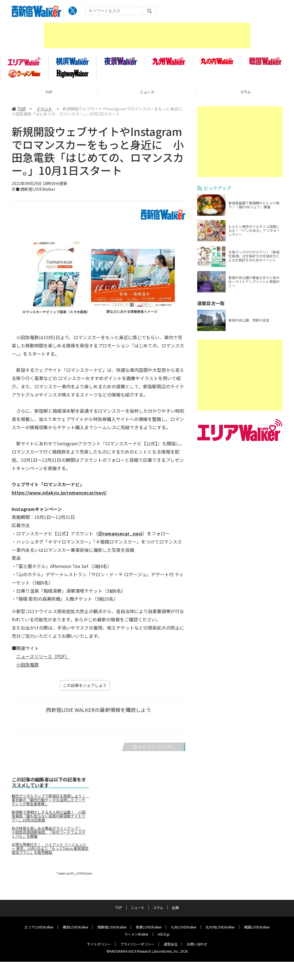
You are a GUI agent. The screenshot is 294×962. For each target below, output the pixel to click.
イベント (44, 111)
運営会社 (170, 944)
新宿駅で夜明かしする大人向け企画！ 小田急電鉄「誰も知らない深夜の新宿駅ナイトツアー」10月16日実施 (48, 818)
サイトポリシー (99, 944)
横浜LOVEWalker (75, 927)
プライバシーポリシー (137, 944)
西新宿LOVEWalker (112, 927)
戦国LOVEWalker (257, 927)
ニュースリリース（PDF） (43, 658)
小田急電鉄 (27, 666)
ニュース (147, 94)
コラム (158, 907)
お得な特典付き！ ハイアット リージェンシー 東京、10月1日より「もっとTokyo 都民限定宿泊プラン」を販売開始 (50, 850)
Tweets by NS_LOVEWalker (74, 875)
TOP (48, 94)
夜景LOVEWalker (148, 927)
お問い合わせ (197, 944)
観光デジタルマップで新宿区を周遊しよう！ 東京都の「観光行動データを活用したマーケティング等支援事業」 (50, 802)
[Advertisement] (147, 35)
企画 (175, 907)
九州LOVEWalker (183, 927)
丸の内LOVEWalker (220, 927)
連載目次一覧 (210, 305)
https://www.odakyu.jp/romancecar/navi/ (59, 494)
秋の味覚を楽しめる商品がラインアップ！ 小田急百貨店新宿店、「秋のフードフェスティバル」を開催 (48, 834)
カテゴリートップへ (153, 749)
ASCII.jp (164, 934)
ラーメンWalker (136, 934)
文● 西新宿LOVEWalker (33, 191)
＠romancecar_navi (120, 535)
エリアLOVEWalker (38, 927)
